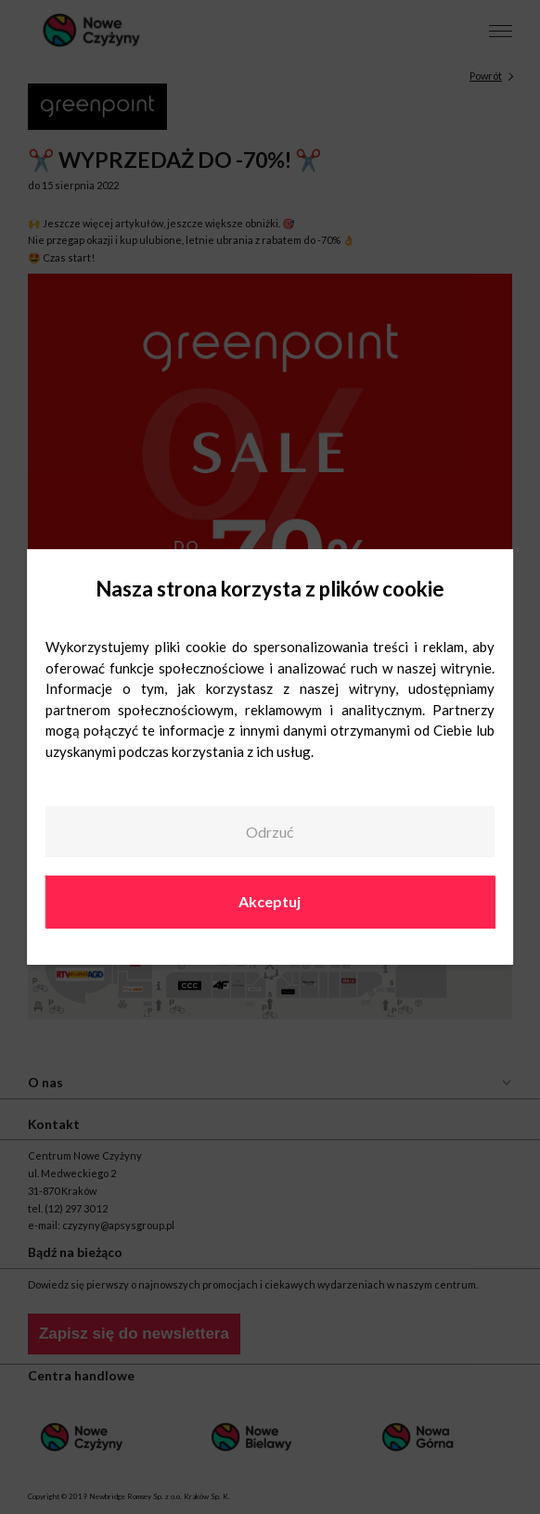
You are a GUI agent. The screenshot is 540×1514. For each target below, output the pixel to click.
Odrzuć (269, 831)
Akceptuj (269, 901)
